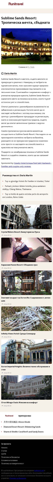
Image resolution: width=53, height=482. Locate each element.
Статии (4, 451)
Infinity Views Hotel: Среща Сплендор (18, 333)
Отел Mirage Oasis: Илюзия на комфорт (19, 402)
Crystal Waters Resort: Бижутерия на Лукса (20, 232)
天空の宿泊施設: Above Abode (17, 422)
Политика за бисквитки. (18, 478)
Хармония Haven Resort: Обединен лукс (19, 265)
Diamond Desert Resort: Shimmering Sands (22, 427)
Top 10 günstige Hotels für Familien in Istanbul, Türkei (27, 181)
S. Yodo (31, 67)
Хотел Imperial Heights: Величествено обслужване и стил (25, 368)
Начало (4, 448)
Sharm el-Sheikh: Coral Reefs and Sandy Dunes (24, 432)
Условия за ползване (9, 460)
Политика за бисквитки (10, 457)
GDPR (3, 454)
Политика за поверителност (12, 463)
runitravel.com (39, 470)
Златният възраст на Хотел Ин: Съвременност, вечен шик (25, 299)
